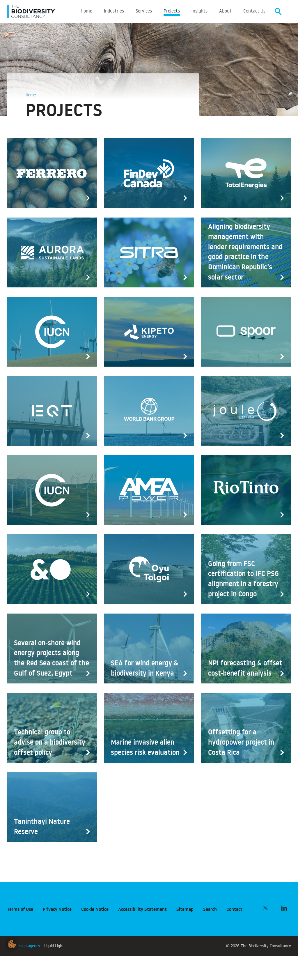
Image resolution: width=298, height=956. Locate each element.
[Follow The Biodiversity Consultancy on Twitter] (265, 908)
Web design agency (24, 945)
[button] (11, 943)
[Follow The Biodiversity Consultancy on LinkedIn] (284, 908)
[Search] (278, 11)
